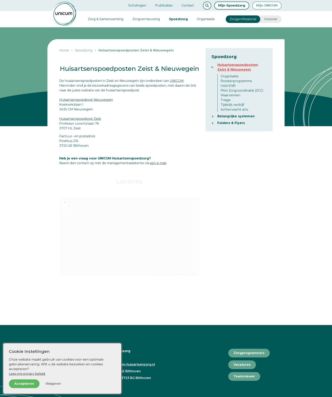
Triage (226, 100)
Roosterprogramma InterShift (236, 83)
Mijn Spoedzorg (231, 5)
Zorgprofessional (243, 19)
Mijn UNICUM (267, 5)
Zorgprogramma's (249, 353)
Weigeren (53, 384)
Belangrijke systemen (236, 116)
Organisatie (206, 19)
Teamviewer (244, 376)
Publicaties (164, 5)
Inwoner (271, 19)
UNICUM (177, 81)
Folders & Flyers (231, 123)
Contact (187, 5)
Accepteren (24, 384)
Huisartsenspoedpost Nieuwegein (86, 100)
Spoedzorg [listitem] (83, 50)
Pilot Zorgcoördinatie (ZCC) (242, 90)
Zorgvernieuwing (146, 19)
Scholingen (137, 5)
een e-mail (158, 163)
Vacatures (242, 365)
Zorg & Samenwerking (106, 19)
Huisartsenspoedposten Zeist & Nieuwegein (237, 67)
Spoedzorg (178, 19)
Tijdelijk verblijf (232, 105)
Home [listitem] (64, 50)
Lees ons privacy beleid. (27, 374)
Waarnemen (230, 95)
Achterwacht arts (234, 109)
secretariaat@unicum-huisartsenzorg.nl (122, 364)
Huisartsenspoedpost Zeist (80, 119)
